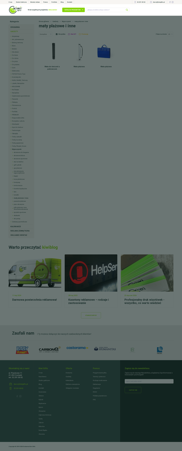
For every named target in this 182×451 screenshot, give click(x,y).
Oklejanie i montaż (18, 235)
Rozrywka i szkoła (18, 121)
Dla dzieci (15, 52)
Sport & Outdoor (17, 127)
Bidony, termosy (17, 42)
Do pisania (15, 64)
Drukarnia (15, 27)
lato (15, 192)
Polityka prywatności (100, 396)
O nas (10, 2)
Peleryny (15, 102)
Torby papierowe (17, 143)
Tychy (41, 419)
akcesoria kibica (19, 155)
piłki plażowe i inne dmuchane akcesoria (21, 208)
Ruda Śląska (43, 430)
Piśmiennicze (16, 105)
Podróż (14, 108)
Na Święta (15, 90)
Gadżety (14, 31)
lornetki (16, 195)
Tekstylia (15, 133)
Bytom (41, 407)
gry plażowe (18, 168)
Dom (13, 68)
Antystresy (15, 36)
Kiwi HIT (73, 34)
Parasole (15, 99)
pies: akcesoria (19, 204)
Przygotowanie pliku (100, 373)
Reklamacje (97, 384)
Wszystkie (61, 34)
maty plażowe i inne (21, 198)
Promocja (85, 34)
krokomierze (18, 185)
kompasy (17, 182)
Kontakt (69, 2)
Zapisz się (133, 390)
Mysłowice (42, 403)
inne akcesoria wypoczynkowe (19, 172)
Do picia (15, 61)
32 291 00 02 (141, 2)
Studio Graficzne (21, 2)
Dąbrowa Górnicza (45, 415)
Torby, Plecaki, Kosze (19, 146)
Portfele (14, 111)
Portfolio (54, 2)
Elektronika (16, 71)
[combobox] (45, 34)
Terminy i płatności (99, 376)
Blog (62, 2)
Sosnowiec (42, 392)
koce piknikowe (19, 179)
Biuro (14, 46)
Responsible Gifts (18, 118)
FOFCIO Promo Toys (18, 74)
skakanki (17, 215)
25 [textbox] (169, 34)
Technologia (16, 130)
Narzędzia (15, 93)
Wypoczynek (16, 149)
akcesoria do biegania (21, 152)
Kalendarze (15, 226)
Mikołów (42, 426)
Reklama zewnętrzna (20, 231)
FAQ (94, 399)
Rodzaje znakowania (100, 380)
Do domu (15, 58)
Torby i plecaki (17, 137)
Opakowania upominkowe (21, 96)
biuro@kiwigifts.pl (159, 2)
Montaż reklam (35, 2)
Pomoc (45, 2)
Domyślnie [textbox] (43, 34)
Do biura (15, 55)
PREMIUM (15, 115)
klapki (16, 176)
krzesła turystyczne (20, 188)
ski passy (17, 218)
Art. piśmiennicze (18, 39)
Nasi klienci (42, 376)
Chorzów (42, 434)
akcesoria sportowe (20, 159)
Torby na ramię (17, 140)
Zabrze (41, 422)
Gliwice (41, 396)
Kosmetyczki (16, 77)
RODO (95, 392)
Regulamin (96, 388)
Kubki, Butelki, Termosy (20, 80)
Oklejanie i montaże (72, 388)
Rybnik (41, 399)
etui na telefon (18, 162)
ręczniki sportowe (20, 212)
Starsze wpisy (91, 315)
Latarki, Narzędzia (18, 83)
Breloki (14, 49)
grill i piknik (17, 165)
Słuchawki (15, 124)
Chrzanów (42, 411)
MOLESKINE (16, 86)
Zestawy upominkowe (19, 222)
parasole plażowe (20, 201)
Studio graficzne (44, 380)
